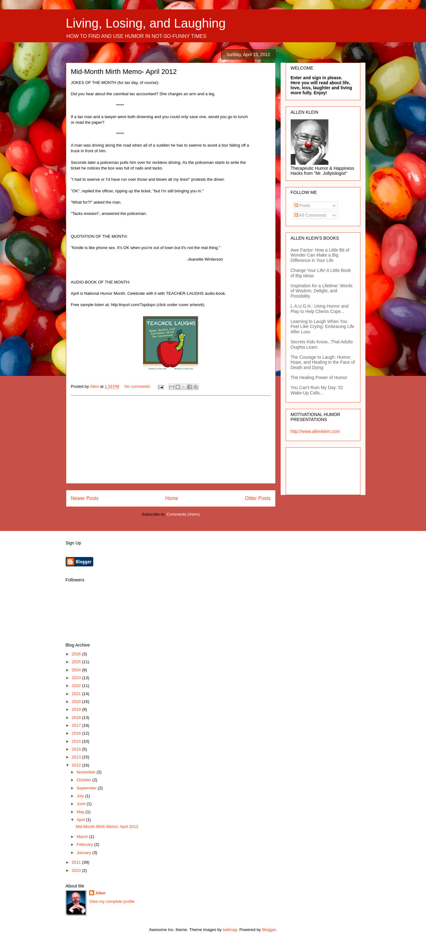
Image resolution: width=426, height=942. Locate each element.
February (85, 844)
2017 (77, 725)
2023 (77, 677)
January (84, 852)
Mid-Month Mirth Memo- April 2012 (124, 71)
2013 (77, 757)
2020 (77, 701)
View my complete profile (111, 901)
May (81, 811)
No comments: (138, 386)
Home (171, 498)
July (81, 796)
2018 (77, 717)
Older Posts (257, 498)
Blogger (269, 929)
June (82, 803)
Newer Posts (85, 498)
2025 (77, 661)
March (83, 836)
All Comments (310, 215)
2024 (77, 670)
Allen (100, 893)
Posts (302, 205)
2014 (77, 749)
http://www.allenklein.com (315, 431)
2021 (77, 693)
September (87, 788)
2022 (77, 685)
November (87, 772)
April (81, 819)
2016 (77, 733)
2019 (77, 709)
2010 (77, 870)
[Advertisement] (171, 439)
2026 (77, 654)
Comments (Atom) (183, 514)
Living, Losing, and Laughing (146, 23)
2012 (77, 765)
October (84, 780)
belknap (230, 929)
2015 (77, 741)
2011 (77, 862)
